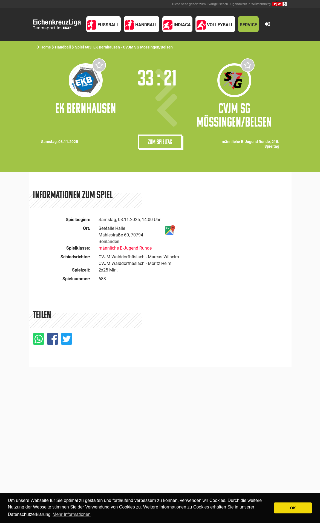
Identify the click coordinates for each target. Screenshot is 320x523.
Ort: (86, 228)
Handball (63, 47)
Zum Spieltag (160, 141)
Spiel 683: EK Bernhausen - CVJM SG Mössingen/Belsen (124, 47)
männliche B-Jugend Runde (125, 248)
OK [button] (293, 508)
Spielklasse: (78, 248)
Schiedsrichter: (75, 256)
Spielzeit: (81, 270)
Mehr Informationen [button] (72, 514)
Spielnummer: (76, 278)
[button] (103, 24)
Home (46, 47)
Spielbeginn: (78, 219)
